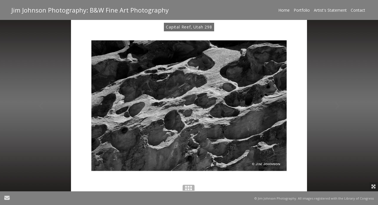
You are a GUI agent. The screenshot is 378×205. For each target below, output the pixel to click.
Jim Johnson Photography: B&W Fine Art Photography (90, 10)
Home (284, 10)
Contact (358, 10)
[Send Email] (7, 198)
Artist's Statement (330, 10)
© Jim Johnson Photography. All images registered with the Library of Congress (314, 198)
